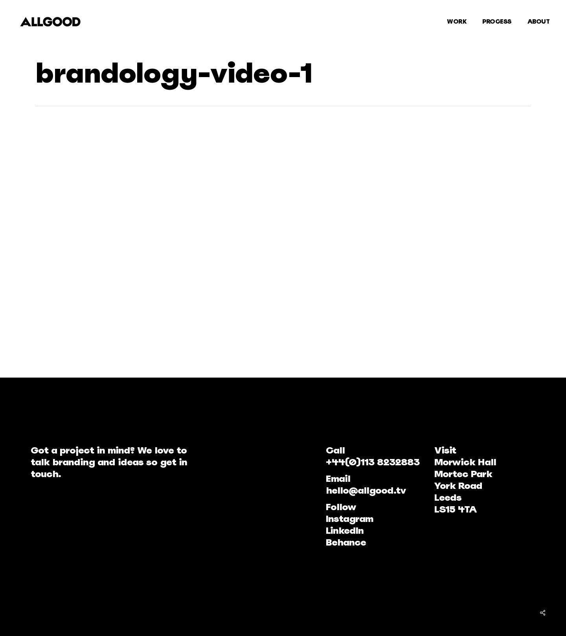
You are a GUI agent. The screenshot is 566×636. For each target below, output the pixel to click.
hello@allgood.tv (366, 490)
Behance (346, 542)
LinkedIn (345, 530)
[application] (214, 241)
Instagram (349, 518)
